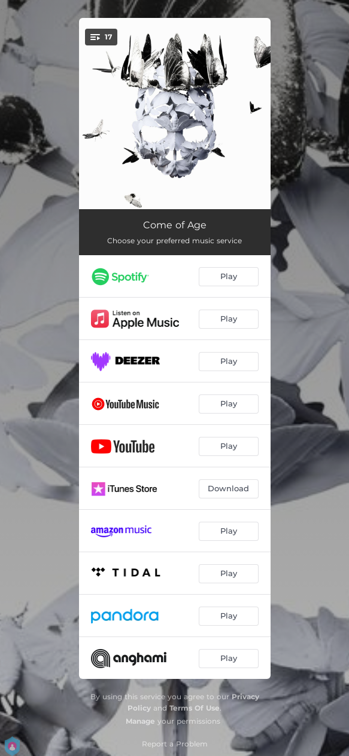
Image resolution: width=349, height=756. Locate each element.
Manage (140, 721)
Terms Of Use (194, 707)
